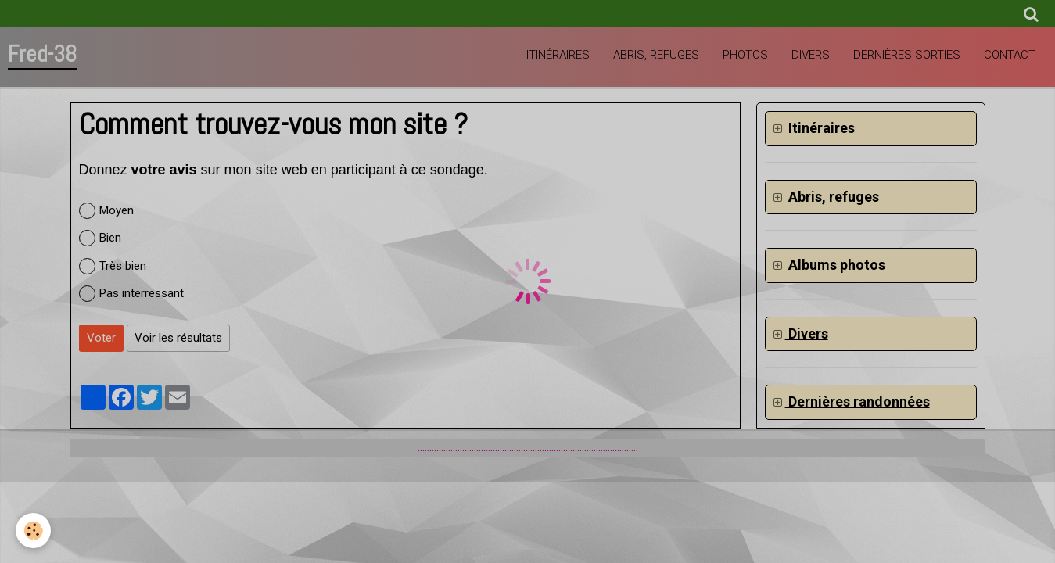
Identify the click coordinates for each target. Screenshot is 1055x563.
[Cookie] (33, 530)
